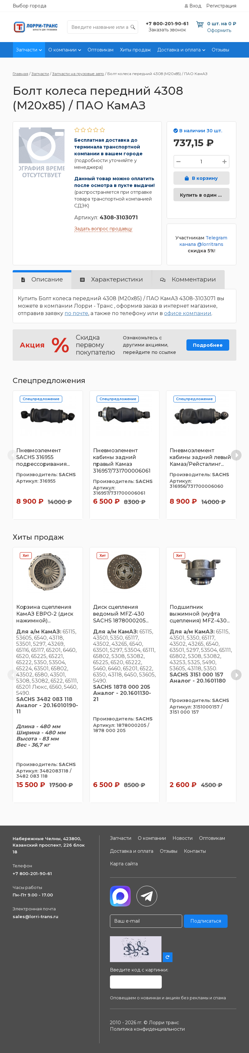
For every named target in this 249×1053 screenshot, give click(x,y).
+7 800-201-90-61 (32, 873)
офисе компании (187, 313)
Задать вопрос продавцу (103, 229)
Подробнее (208, 345)
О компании (62, 50)
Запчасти (26, 50)
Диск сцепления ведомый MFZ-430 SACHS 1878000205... (120, 614)
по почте (76, 313)
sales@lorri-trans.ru (35, 916)
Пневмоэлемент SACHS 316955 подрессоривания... (43, 457)
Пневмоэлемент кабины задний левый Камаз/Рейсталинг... (200, 457)
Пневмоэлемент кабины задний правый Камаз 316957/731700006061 (121, 460)
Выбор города (29, 5)
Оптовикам (100, 50)
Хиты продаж (135, 50)
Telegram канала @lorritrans (203, 241)
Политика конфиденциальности (147, 1029)
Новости (182, 838)
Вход (195, 6)
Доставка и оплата (179, 50)
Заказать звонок (167, 30)
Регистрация (221, 6)
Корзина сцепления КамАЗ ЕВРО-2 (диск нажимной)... (44, 614)
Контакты (195, 851)
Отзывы (220, 50)
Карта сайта (124, 864)
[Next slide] (236, 455)
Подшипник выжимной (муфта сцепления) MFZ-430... (200, 614)
